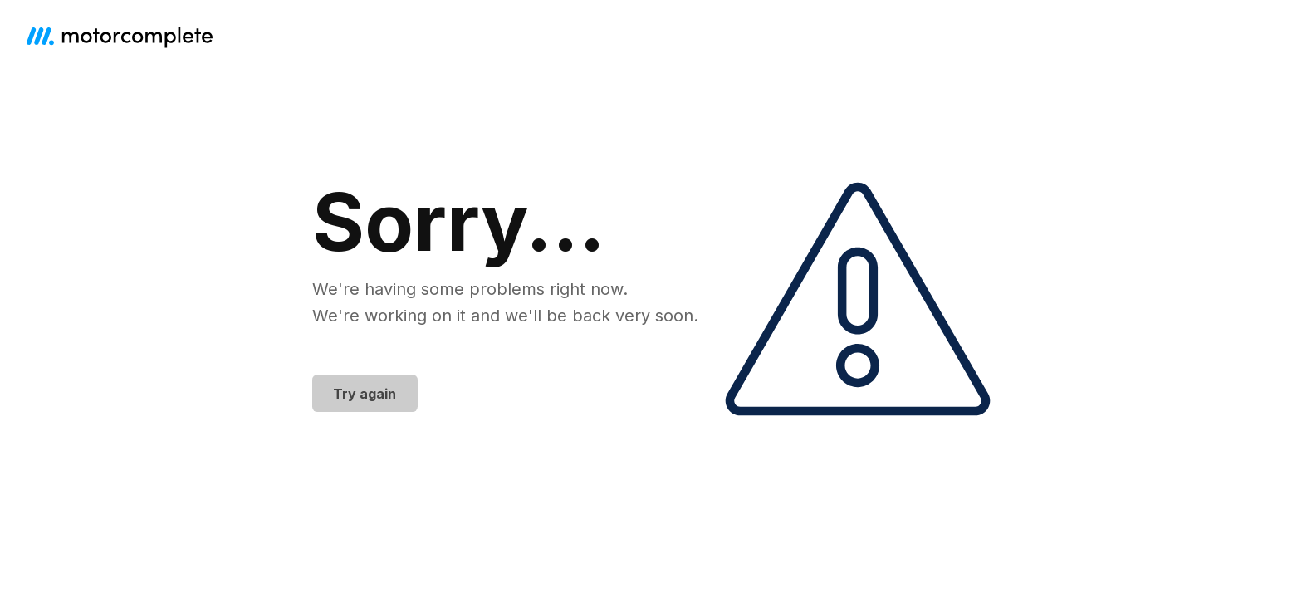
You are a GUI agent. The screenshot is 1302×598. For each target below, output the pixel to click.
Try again (364, 393)
